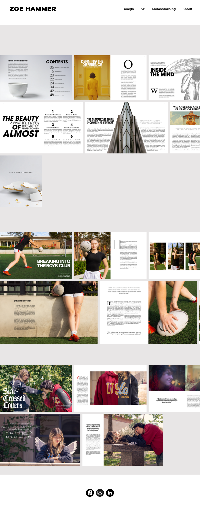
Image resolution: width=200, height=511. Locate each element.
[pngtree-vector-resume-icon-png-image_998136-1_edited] (90, 493)
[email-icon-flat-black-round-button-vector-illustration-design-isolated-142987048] (100, 493)
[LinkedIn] (110, 493)
